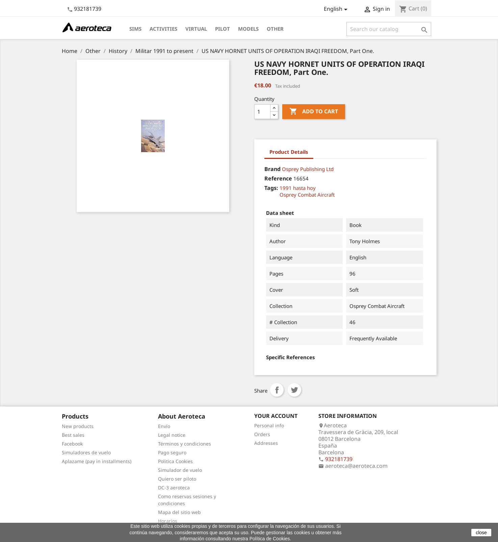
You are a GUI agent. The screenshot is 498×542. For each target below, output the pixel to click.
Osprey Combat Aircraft (307, 194)
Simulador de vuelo (180, 470)
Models (248, 28)
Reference (278, 178)
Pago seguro (172, 452)
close (481, 532)
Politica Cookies (175, 461)
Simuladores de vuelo (86, 452)
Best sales (73, 435)
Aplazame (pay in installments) (96, 461)
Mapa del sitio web (179, 512)
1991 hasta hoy (298, 187)
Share (277, 390)
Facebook (72, 443)
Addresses (266, 443)
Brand (272, 169)
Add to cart (313, 111)
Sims (135, 28)
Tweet (294, 390)
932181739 (87, 8)
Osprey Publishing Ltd (308, 169)
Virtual (196, 28)
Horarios (167, 521)
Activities (163, 28)
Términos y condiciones (184, 443)
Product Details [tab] (288, 151)
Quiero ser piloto (177, 479)
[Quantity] (262, 111)
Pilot (222, 28)
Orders (262, 434)
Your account (275, 416)
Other (275, 28)
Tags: (271, 187)
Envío (164, 426)
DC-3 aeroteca (174, 487)
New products (78, 426)
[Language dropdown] (337, 9)
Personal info (269, 425)
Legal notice (171, 435)
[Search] (388, 29)
